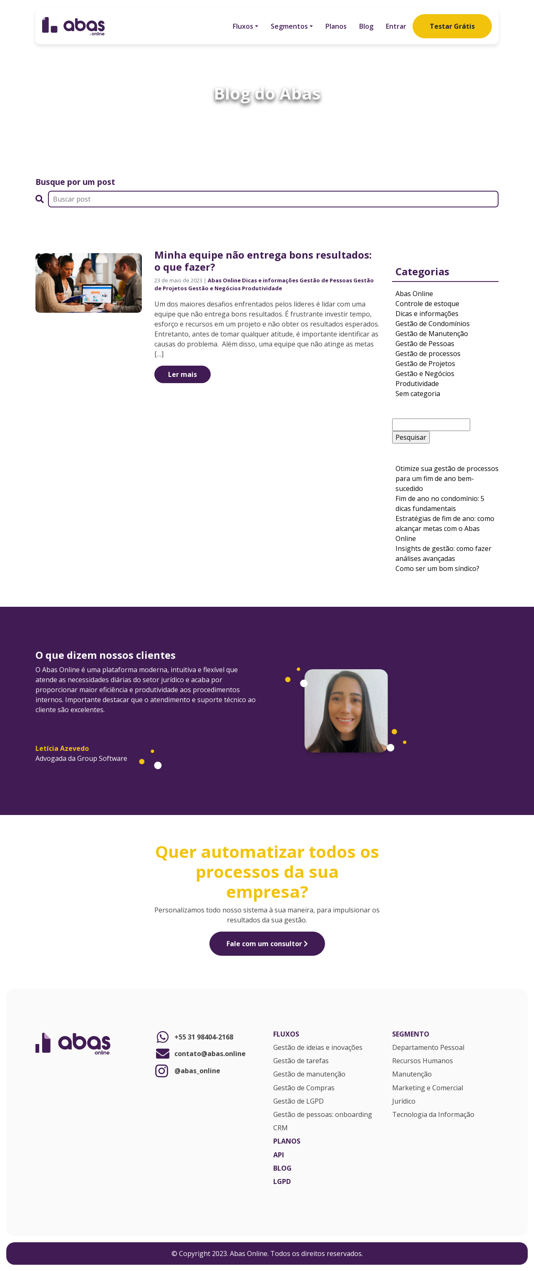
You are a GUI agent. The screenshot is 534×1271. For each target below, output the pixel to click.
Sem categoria (417, 393)
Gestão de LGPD (298, 1101)
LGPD (282, 1182)
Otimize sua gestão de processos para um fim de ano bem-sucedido (447, 478)
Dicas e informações (270, 280)
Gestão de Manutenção (431, 333)
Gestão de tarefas (301, 1061)
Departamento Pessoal (428, 1048)
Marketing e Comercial (427, 1088)
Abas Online (224, 280)
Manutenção (412, 1074)
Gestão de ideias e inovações (318, 1048)
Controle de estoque (427, 303)
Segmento (410, 1034)
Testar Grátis (452, 26)
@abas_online (187, 1071)
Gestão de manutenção (309, 1074)
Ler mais (182, 374)
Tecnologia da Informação (433, 1115)
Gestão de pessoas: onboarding (322, 1115)
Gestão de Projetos (425, 363)
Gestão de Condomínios (432, 323)
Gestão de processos (428, 353)
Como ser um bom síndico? (438, 568)
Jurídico (404, 1101)
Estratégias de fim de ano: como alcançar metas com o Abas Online (444, 528)
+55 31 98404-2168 (193, 1037)
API (278, 1155)
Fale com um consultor (267, 943)
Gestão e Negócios (214, 288)
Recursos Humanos (422, 1061)
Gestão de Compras (304, 1088)
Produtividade (262, 288)
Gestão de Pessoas (326, 280)
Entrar (396, 26)
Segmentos (289, 26)
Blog (366, 26)
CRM (280, 1128)
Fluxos (243, 26)
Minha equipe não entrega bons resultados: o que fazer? (263, 261)
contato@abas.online (200, 1053)
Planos (336, 26)
